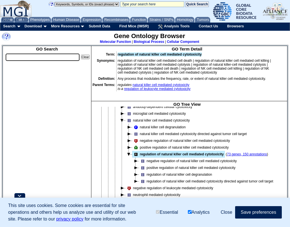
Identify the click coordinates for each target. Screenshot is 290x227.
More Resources (65, 26)
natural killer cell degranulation (159, 127)
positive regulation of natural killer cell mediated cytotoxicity (180, 147)
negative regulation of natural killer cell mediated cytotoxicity (181, 140)
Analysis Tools (174, 26)
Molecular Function (115, 42)
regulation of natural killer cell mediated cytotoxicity (178, 154)
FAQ (25, 19)
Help (16, 19)
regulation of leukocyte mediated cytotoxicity (157, 89)
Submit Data (99, 26)
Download (33, 26)
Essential (167, 212)
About (6, 19)
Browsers (235, 26)
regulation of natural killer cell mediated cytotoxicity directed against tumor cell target (206, 181)
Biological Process (149, 42)
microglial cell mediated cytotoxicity (156, 113)
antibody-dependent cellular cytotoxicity (159, 106)
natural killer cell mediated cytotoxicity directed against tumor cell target (189, 134)
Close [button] (226, 212)
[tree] (187, 159)
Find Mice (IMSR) (134, 26)
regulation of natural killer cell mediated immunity (160, 93)
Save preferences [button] (258, 212)
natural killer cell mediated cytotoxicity (161, 85)
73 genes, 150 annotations (247, 154)
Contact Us (208, 26)
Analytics (199, 212)
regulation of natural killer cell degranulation (175, 174)
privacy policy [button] (69, 219)
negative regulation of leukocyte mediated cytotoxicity (169, 188)
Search (9, 26)
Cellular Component (183, 42)
